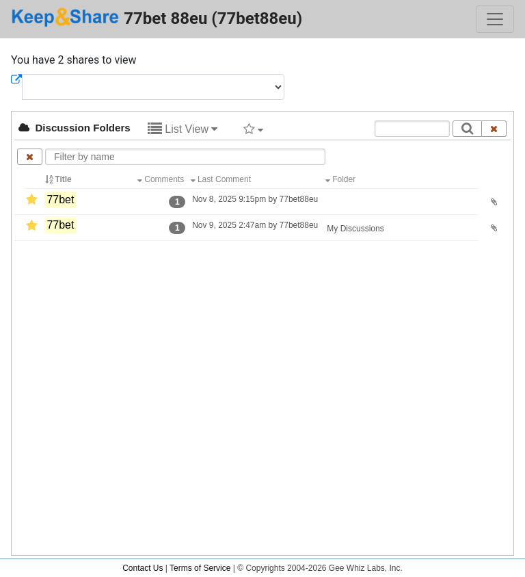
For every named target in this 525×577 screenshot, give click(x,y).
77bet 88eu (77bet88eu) (156, 17)
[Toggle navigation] (495, 19)
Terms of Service (200, 568)
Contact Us (142, 568)
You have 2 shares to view (74, 59)
